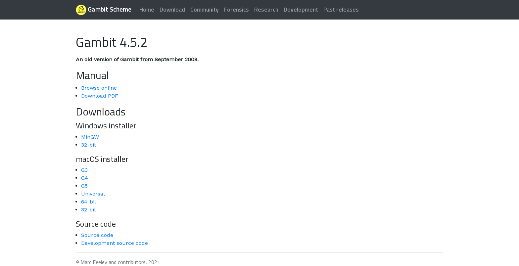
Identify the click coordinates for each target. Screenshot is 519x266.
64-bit (88, 202)
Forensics (236, 9)
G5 (84, 186)
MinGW (90, 137)
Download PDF (99, 96)
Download (172, 9)
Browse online (99, 88)
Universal (93, 194)
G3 (84, 170)
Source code (97, 235)
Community (204, 9)
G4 (84, 178)
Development (301, 9)
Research (266, 9)
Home (146, 9)
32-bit (88, 145)
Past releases (341, 9)
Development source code (114, 243)
